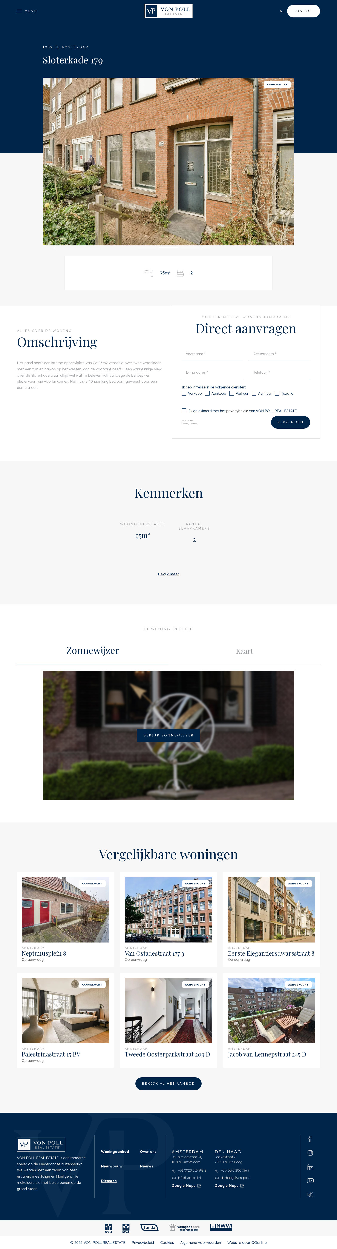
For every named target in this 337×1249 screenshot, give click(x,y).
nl (282, 11)
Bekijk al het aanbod (168, 1083)
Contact (304, 11)
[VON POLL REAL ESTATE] (168, 11)
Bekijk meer (168, 574)
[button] (77, 248)
